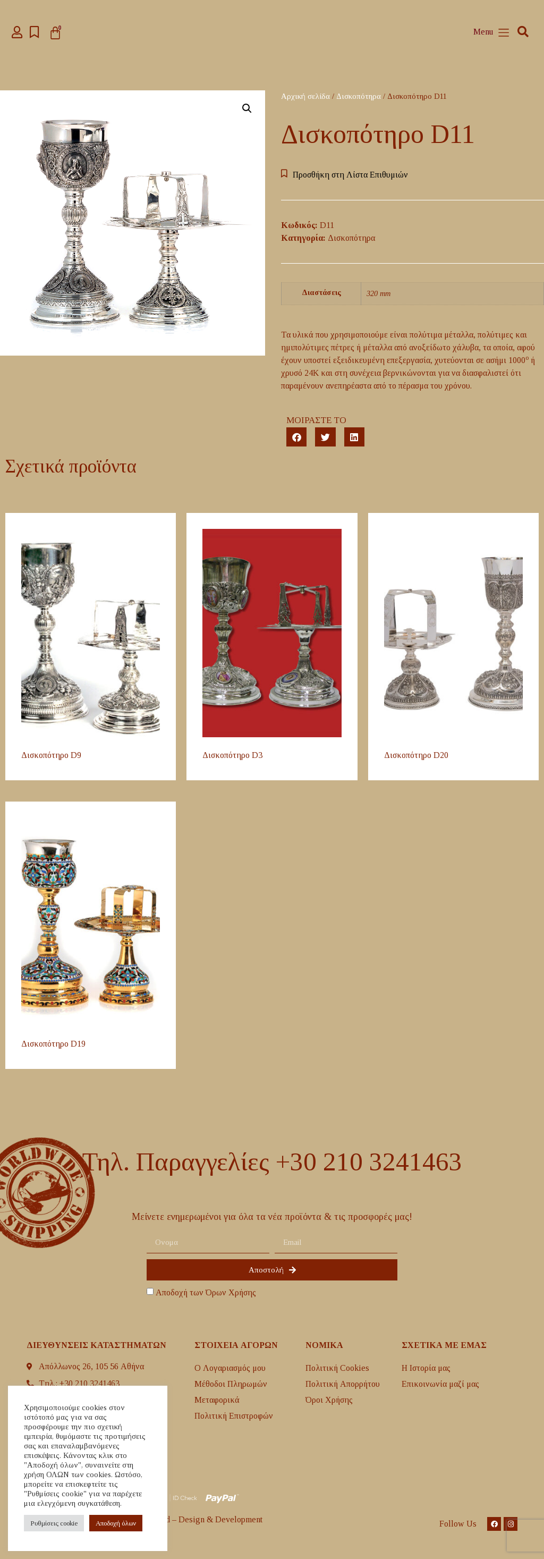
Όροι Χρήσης (329, 1399)
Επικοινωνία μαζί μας (440, 1383)
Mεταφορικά (217, 1399)
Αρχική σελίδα (305, 96)
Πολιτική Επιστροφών (233, 1415)
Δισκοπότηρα (358, 96)
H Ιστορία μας (426, 1367)
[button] (523, 32)
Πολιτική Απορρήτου (342, 1383)
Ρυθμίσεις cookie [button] (54, 1523)
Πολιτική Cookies (337, 1367)
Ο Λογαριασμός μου (230, 1367)
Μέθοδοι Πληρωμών (230, 1383)
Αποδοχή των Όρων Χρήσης (206, 1292)
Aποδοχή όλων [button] (116, 1523)
